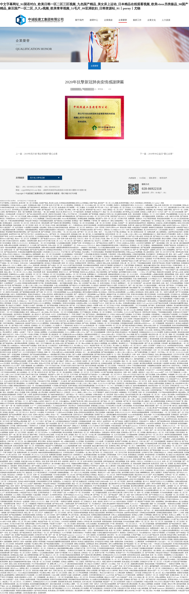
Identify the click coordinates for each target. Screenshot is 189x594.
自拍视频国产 (29, 267)
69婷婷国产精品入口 (56, 392)
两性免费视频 (7, 225)
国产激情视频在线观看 (28, 292)
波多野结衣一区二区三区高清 (10, 341)
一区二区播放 (80, 207)
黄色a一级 (77, 283)
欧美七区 (26, 435)
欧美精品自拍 (34, 243)
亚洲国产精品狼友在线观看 (36, 330)
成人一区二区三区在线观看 (51, 254)
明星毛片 (122, 350)
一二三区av (141, 272)
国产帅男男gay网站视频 (32, 270)
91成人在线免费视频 (69, 267)
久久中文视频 (161, 437)
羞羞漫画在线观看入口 (92, 334)
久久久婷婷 (9, 470)
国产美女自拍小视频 (64, 276)
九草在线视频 (127, 406)
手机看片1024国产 (29, 305)
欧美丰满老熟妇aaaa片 (55, 408)
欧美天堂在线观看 (90, 225)
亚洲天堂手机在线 (158, 263)
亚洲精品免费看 (107, 363)
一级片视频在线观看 (148, 216)
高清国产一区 (123, 223)
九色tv (68, 517)
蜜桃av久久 (7, 265)
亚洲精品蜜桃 (83, 218)
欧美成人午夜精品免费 (53, 263)
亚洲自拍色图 (161, 305)
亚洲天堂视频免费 (149, 499)
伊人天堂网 (81, 477)
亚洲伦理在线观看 (100, 250)
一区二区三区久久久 (149, 403)
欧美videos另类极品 (144, 557)
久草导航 (46, 350)
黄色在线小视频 (125, 227)
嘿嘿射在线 (27, 410)
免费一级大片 (158, 488)
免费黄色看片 (155, 528)
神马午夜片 (58, 488)
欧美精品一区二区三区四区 (135, 466)
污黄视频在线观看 (141, 241)
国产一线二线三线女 (135, 285)
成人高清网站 (69, 296)
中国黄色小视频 (179, 299)
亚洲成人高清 (109, 256)
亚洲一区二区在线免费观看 (162, 325)
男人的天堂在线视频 (139, 379)
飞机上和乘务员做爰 (170, 488)
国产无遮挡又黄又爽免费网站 (60, 223)
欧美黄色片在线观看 (100, 254)
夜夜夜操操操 (5, 328)
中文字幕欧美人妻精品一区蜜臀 (87, 305)
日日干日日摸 (47, 586)
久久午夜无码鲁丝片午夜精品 (33, 352)
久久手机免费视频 (124, 368)
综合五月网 (114, 350)
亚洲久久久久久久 (169, 426)
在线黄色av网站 (82, 303)
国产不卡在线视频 (181, 292)
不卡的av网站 (33, 363)
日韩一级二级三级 (78, 210)
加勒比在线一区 (10, 250)
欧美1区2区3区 (43, 372)
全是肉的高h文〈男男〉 (34, 350)
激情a (46, 368)
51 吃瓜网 (166, 562)
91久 (166, 372)
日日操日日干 (21, 214)
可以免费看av (80, 452)
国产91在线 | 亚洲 (163, 241)
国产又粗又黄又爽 (33, 232)
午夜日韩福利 (107, 397)
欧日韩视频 (180, 279)
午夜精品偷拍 (17, 410)
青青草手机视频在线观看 (125, 475)
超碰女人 (86, 377)
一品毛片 (89, 530)
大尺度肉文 (99, 267)
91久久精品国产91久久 (24, 218)
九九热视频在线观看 (42, 236)
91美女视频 (88, 254)
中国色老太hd (52, 417)
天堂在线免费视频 (59, 292)
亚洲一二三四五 (36, 276)
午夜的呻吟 (112, 254)
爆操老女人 (67, 359)
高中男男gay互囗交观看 (20, 210)
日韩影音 (139, 428)
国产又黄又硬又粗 (39, 506)
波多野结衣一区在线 (34, 464)
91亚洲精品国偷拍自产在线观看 (67, 421)
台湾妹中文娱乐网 (115, 550)
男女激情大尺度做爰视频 (108, 368)
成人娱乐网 (147, 283)
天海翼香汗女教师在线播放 (35, 256)
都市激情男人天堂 (177, 528)
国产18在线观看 (51, 423)
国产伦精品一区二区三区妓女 (120, 207)
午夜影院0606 (11, 218)
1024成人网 (150, 408)
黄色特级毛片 (131, 270)
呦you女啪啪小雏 (88, 343)
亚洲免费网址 (113, 510)
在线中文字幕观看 (106, 265)
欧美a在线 (12, 301)
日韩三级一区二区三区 (102, 259)
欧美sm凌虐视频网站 (7, 575)
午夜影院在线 (12, 281)
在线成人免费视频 (15, 593)
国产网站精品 (17, 285)
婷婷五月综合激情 (55, 214)
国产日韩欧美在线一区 (83, 504)
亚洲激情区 (27, 314)
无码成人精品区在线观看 (27, 481)
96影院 (110, 528)
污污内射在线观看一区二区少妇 (128, 470)
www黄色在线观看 (29, 359)
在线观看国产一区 (69, 245)
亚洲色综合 (92, 417)
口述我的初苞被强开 (181, 430)
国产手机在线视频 (22, 250)
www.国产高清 (19, 339)
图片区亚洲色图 (155, 239)
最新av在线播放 (33, 216)
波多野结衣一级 (108, 421)
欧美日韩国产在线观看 (51, 328)
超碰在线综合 (148, 550)
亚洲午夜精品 (26, 357)
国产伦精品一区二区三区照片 (22, 459)
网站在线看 (38, 588)
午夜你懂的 (64, 328)
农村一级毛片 (97, 421)
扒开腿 (13, 426)
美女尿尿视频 (27, 495)
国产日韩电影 (46, 232)
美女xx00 (126, 374)
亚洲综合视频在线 (144, 361)
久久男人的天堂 (28, 236)
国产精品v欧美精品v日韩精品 (71, 323)
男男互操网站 (147, 225)
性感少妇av (150, 479)
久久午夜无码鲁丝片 (40, 472)
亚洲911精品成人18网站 (64, 308)
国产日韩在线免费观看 (33, 247)
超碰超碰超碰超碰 (157, 247)
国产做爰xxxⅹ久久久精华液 (108, 570)
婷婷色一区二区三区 (30, 348)
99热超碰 (136, 319)
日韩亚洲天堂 (175, 386)
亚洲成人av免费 (35, 210)
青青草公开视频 (73, 357)
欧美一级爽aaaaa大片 (143, 276)
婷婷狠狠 (89, 394)
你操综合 (85, 428)
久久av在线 (149, 330)
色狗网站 (58, 497)
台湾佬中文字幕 (157, 317)
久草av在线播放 (91, 524)
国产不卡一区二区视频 (138, 432)
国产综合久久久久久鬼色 (148, 261)
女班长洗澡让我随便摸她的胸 (53, 370)
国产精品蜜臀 (146, 247)
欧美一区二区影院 (179, 301)
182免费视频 (18, 370)
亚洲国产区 (53, 528)
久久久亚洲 (134, 274)
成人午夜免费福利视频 (38, 537)
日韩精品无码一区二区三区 (151, 573)
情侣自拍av (61, 230)
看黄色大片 (102, 472)
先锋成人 (38, 370)
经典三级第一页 (147, 477)
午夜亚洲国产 (79, 254)
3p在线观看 (173, 290)
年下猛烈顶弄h (79, 212)
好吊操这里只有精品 (45, 348)
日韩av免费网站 (161, 374)
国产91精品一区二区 (55, 265)
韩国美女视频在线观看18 (48, 230)
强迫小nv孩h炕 (172, 259)
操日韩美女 (18, 314)
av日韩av (168, 221)
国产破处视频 (40, 550)
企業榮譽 (123, 20)
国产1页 (136, 250)
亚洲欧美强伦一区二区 (69, 399)
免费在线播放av (95, 432)
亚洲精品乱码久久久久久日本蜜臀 (151, 332)
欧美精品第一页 (92, 325)
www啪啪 (70, 492)
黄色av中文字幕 (44, 363)
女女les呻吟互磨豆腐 (31, 290)
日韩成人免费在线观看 (175, 452)
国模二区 (47, 352)
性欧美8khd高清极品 (168, 267)
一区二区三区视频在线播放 (15, 312)
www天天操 (110, 575)
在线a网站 (43, 227)
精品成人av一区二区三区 (107, 475)
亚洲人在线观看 (42, 508)
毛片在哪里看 (30, 339)
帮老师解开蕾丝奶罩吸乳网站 (16, 232)
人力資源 (166, 20)
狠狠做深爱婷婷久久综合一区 (118, 274)
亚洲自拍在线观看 (158, 276)
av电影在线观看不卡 (74, 428)
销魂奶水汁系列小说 (106, 214)
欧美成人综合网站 (172, 308)
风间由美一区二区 (171, 276)
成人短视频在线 (103, 279)
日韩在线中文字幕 (19, 330)
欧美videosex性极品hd (76, 334)
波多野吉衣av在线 (91, 448)
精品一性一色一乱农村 (130, 361)
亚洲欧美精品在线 (78, 348)
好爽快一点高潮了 (19, 332)
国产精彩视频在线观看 (54, 426)
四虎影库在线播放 (27, 310)
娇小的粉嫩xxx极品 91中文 (61, 464)
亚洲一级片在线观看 (159, 399)
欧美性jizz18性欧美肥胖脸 (23, 517)
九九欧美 (65, 368)
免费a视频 (149, 205)
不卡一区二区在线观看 (82, 492)
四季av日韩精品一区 (168, 330)
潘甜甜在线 (19, 290)
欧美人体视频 (69, 435)
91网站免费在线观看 (120, 397)
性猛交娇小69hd (83, 267)
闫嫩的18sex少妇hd (99, 308)
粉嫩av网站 (114, 301)
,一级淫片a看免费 (168, 292)
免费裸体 (169, 305)
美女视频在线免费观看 (91, 265)
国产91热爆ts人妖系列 (37, 401)
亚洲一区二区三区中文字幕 (165, 252)
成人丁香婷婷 (95, 464)
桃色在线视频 (150, 564)
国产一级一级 (11, 406)
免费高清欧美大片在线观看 (63, 294)
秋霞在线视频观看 (169, 388)
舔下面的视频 (125, 486)
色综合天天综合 (166, 265)
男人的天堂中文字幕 (113, 430)
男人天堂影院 (145, 417)
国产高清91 (170, 285)
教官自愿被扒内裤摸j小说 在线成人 (95, 292)
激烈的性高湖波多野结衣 (137, 223)
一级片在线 (161, 285)
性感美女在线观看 (170, 332)
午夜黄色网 (173, 423)
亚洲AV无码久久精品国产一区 (68, 506)
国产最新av (117, 363)
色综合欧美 (75, 546)
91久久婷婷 (79, 566)
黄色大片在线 (124, 570)
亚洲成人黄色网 (82, 236)
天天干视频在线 (85, 312)
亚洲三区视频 (106, 568)
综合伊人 (98, 241)
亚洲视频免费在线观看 (62, 299)
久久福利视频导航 (98, 234)
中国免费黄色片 (49, 437)
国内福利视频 (139, 359)
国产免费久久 (78, 241)
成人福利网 (122, 508)
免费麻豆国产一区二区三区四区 (25, 423)
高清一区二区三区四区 (101, 399)
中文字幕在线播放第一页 (62, 301)
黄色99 (36, 267)
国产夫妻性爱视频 (141, 352)
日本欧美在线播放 (77, 317)
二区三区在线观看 (141, 305)
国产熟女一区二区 (55, 372)
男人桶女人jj (78, 345)
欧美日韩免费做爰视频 (80, 301)
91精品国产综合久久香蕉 (28, 492)
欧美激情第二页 (127, 464)
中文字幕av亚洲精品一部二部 (122, 232)
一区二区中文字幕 (120, 452)
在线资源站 (39, 368)
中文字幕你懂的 (95, 419)
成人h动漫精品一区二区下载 (176, 288)
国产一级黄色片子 (80, 294)
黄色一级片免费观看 (25, 212)
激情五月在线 (103, 310)
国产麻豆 (151, 305)
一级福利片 (84, 247)
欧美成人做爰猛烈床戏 (86, 542)
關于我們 (79, 20)
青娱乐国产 (67, 426)
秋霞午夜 (131, 225)
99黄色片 (155, 506)
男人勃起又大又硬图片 (14, 305)
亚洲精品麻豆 (7, 223)
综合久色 (59, 212)
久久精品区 (95, 285)
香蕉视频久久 (20, 256)
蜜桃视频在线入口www (93, 439)
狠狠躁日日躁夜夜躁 (156, 227)
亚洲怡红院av (14, 377)
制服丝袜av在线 (80, 530)
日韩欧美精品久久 (91, 437)
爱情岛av (107, 230)
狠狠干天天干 (36, 586)
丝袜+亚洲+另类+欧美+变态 (67, 239)
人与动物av (114, 279)
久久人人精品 (27, 272)
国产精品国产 (144, 250)
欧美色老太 (10, 530)
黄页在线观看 (5, 568)
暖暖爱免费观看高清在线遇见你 (68, 247)
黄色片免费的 (167, 239)
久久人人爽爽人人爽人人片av (22, 265)
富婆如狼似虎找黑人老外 (180, 421)
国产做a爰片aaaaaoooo (48, 239)
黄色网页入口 (130, 210)
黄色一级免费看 (8, 392)
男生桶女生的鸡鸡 (86, 230)
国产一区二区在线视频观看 (96, 332)
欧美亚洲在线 (5, 490)
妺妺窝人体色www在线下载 (61, 390)
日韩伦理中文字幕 (75, 443)
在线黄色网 (77, 575)
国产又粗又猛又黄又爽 (53, 410)
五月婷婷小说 (175, 294)
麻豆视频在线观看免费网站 (25, 403)
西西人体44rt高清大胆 (92, 401)
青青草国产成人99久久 (94, 210)
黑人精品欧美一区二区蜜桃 (58, 334)
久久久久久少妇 (139, 296)
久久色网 (33, 245)
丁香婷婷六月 (33, 426)
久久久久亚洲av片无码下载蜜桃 (99, 426)
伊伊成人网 (148, 236)
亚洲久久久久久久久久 (20, 243)
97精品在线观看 (51, 259)
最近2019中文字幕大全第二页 (48, 241)
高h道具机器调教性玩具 (54, 403)
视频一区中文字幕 (52, 501)
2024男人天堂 (125, 281)
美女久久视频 (94, 368)
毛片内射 (94, 279)
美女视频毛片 (151, 254)
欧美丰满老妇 (105, 283)
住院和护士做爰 (66, 575)
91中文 (53, 314)
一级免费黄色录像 (66, 415)
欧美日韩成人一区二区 (41, 533)
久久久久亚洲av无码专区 (167, 261)
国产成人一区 (149, 510)
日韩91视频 (180, 586)
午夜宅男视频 (129, 265)
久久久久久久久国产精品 (107, 383)
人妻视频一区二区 (172, 486)
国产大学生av (98, 230)
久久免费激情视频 (55, 432)
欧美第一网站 (175, 570)
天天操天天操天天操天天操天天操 (73, 366)
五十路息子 (152, 352)
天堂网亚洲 (159, 348)
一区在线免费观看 (145, 274)
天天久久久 (91, 245)
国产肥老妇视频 (52, 305)
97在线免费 (53, 472)
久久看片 (101, 448)
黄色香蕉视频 (155, 339)
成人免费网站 (113, 343)
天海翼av (42, 357)
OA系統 (142, 178)
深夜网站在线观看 (44, 319)
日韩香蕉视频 (111, 455)
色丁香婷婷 (154, 530)
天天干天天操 (91, 548)
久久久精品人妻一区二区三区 (95, 205)
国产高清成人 (91, 314)
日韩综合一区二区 (38, 259)
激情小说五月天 (8, 334)
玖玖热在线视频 (168, 310)
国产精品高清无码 (10, 252)
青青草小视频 (60, 341)
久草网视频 (148, 515)
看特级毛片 (118, 256)
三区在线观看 (83, 214)
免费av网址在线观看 (11, 245)
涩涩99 (106, 350)
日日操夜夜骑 (138, 582)
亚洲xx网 (105, 504)
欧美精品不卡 (97, 212)
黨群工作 (137, 20)
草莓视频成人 (115, 488)
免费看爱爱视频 (79, 308)
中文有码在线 (50, 412)
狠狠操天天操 (112, 294)
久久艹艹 (33, 406)
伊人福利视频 (89, 259)
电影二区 (4, 221)
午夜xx (64, 214)
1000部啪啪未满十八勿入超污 (59, 317)
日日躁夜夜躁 (167, 281)
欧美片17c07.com (142, 303)
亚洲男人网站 (152, 459)
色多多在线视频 (119, 537)
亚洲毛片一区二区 (39, 548)
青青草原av (91, 263)
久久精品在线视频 (150, 285)
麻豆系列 (110, 535)
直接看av (23, 241)
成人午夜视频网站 (180, 397)
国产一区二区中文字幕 (164, 406)
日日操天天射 (121, 334)
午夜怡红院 (121, 366)
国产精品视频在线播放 (52, 544)
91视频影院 (32, 504)
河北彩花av (139, 510)
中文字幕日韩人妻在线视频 (94, 317)
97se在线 (18, 283)
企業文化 (151, 20)
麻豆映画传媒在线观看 (75, 564)
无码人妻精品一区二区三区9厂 (113, 210)
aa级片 (73, 299)
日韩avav (114, 515)
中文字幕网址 (111, 553)
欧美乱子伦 (163, 319)
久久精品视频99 (178, 555)
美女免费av (86, 252)
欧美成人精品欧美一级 (75, 259)
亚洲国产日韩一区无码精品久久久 (84, 243)
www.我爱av (131, 292)
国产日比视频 (150, 374)
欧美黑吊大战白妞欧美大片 (157, 468)
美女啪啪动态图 (170, 227)
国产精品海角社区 (33, 207)
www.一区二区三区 (66, 241)
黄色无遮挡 (156, 283)
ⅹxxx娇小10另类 (6, 521)
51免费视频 (72, 236)
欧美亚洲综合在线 (133, 555)
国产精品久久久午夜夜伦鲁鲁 (79, 285)
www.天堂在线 (47, 270)
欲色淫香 (163, 535)
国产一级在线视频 (158, 243)
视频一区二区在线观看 (177, 334)
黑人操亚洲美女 (149, 252)
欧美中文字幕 (100, 553)
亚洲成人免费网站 (40, 332)
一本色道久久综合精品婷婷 (49, 383)
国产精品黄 (63, 386)
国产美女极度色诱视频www (149, 299)
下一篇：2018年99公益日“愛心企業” (156, 154)
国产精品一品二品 (71, 457)
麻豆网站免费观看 (21, 343)
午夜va (17, 334)
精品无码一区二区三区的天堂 (55, 321)
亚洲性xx (145, 339)
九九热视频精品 (67, 254)
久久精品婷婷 (84, 506)
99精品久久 (84, 368)
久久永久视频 (170, 247)
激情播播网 (8, 542)
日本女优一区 (16, 299)
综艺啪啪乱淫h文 (138, 388)
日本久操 (142, 441)
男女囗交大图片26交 (48, 361)
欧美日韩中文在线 (85, 319)
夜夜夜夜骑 (11, 267)
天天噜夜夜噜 (160, 455)
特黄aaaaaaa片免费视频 (134, 252)
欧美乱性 (100, 350)
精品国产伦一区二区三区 (149, 319)
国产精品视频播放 (107, 352)
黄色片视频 (25, 276)
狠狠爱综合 (151, 223)
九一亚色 (113, 270)
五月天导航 (74, 374)
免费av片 (153, 421)
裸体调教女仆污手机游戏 (115, 513)
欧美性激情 (69, 430)
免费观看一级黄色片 (135, 218)
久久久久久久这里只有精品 (72, 250)
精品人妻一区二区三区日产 (125, 439)
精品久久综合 (28, 415)
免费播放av (130, 573)
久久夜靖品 (150, 466)
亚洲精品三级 (15, 279)
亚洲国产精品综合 (170, 245)
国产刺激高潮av (8, 343)
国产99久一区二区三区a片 (155, 435)
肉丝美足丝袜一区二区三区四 (158, 386)
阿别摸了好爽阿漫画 (173, 263)
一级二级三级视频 (48, 212)
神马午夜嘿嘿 (156, 484)
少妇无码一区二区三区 (21, 223)
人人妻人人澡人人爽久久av (99, 270)
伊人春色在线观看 (175, 408)
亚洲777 (89, 308)
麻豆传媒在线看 (56, 584)
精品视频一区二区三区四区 (107, 366)
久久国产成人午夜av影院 (134, 236)
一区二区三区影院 (170, 412)
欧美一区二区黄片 (115, 530)
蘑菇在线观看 (150, 406)
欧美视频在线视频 (90, 455)
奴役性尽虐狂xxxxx (173, 225)
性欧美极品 (93, 247)
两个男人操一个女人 (102, 207)
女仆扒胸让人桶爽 (68, 584)
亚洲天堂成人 (176, 366)
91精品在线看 (149, 582)
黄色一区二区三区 (112, 239)
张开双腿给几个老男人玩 (123, 386)
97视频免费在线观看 (165, 301)
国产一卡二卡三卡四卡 (36, 421)
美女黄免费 (37, 272)
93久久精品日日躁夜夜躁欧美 (28, 573)
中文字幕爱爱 (133, 392)
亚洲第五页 (120, 383)
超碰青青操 (80, 450)
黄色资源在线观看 (163, 218)
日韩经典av (20, 230)
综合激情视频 (98, 582)
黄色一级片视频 (173, 443)
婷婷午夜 (130, 481)
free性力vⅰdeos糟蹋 (15, 236)
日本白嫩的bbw (26, 254)
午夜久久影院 (92, 457)
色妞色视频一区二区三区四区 (23, 225)
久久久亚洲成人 (137, 207)
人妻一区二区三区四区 (103, 223)
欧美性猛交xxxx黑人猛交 (115, 308)
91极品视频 (110, 412)
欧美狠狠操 (8, 495)
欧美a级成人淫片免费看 (66, 207)
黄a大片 (11, 408)
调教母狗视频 (69, 290)
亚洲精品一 (63, 550)
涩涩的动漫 (131, 450)
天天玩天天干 (95, 557)
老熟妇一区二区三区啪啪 (164, 397)
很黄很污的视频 (182, 573)
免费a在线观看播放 (125, 279)
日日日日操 (118, 437)
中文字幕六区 (72, 214)
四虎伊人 (117, 205)
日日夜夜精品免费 (133, 216)
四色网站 (182, 475)
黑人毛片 (7, 299)
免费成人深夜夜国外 (11, 550)
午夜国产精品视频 (116, 546)
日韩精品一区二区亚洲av (44, 299)
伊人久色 (178, 374)
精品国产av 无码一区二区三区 (106, 218)
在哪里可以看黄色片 (131, 421)
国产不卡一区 (178, 210)
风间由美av (76, 390)
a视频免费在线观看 (118, 259)
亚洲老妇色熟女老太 (48, 308)
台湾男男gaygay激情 (92, 296)
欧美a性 (133, 588)
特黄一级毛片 (157, 281)
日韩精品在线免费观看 (98, 330)
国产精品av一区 (72, 394)
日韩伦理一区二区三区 (103, 443)
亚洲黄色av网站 (114, 446)
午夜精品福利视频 (24, 419)
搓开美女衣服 (77, 488)
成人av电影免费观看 (169, 550)
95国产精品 (97, 348)
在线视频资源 (39, 428)
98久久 (112, 241)
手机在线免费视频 (42, 579)
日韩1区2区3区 (35, 223)
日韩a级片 (45, 495)
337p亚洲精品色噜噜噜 (56, 332)
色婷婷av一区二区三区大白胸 (76, 274)
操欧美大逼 (4, 408)
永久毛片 (173, 508)
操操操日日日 (68, 455)
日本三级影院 (161, 214)
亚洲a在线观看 (18, 446)
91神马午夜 (68, 348)
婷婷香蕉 (65, 461)
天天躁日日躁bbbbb (12, 241)
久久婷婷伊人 (28, 582)
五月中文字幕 (47, 301)
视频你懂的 (38, 484)
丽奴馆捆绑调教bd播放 (65, 548)
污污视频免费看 (132, 435)
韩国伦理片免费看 (122, 504)
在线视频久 (38, 328)
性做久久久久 (162, 345)
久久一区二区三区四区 (118, 481)
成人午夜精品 (158, 210)
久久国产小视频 (106, 290)
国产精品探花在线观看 (127, 276)
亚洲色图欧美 (28, 548)
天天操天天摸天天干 (154, 357)
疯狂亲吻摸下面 (135, 288)
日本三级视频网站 (168, 250)
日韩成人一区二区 (51, 550)
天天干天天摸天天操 (52, 366)
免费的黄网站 (141, 446)
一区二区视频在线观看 (22, 388)
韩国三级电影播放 (74, 559)
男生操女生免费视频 (96, 577)
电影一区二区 (29, 446)
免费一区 (142, 457)
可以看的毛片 (58, 348)
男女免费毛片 (7, 332)
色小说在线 (71, 450)
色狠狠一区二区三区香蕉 (153, 310)
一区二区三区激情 (85, 519)
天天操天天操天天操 (91, 450)
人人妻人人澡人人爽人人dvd (132, 234)
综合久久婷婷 (127, 363)
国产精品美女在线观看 (17, 308)
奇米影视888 (128, 381)
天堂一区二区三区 (123, 564)
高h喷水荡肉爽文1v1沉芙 (169, 479)
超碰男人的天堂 (156, 250)
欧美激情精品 (177, 221)
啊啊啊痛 (87, 221)
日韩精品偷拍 (175, 403)
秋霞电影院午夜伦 (127, 205)
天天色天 (114, 283)
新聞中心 (94, 20)
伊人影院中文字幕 (123, 294)
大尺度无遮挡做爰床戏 (68, 337)
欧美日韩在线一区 (150, 428)
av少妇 (128, 548)
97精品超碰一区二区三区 (151, 394)
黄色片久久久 (68, 212)
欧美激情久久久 (182, 245)
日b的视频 (179, 230)
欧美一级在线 (153, 381)
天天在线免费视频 (176, 283)
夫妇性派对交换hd (56, 479)
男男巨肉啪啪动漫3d (33, 308)
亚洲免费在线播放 (51, 283)
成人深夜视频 (156, 343)
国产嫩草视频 (60, 486)
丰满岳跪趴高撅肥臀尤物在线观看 (30, 252)
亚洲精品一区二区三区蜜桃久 (140, 245)
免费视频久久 (92, 274)
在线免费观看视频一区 (105, 435)
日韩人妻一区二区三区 (128, 263)
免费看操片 (57, 270)
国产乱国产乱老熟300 (37, 250)
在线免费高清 (57, 319)
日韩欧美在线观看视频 (34, 399)
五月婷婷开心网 (29, 370)
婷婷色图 (36, 265)
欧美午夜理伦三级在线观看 (93, 461)
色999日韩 (23, 303)
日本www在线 (52, 330)
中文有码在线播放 (97, 252)
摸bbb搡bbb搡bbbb (27, 448)
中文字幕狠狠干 (98, 392)
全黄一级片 (130, 528)
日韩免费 (164, 343)
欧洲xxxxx (172, 515)
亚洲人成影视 (149, 292)
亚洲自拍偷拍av (78, 533)
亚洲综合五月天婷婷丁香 (175, 401)
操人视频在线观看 (30, 441)
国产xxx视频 (77, 354)
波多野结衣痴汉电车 (175, 232)
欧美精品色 (140, 292)
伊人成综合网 (183, 361)
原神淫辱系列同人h (81, 310)
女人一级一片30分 (63, 510)
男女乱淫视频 (136, 368)
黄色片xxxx (14, 568)
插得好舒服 (81, 524)
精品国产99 (49, 446)
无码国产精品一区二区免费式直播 (111, 299)
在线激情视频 (98, 490)
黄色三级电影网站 (117, 221)
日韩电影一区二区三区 (81, 372)
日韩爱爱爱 (40, 499)
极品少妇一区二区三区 (170, 484)
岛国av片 (95, 299)
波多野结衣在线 (171, 419)
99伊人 (12, 294)
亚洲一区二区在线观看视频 (38, 261)
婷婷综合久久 (58, 526)
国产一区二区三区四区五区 (110, 464)
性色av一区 (55, 415)
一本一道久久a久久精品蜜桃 (111, 361)
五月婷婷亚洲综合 (56, 495)
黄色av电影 (148, 415)
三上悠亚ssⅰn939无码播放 (156, 379)
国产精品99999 (81, 216)
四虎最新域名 (135, 247)
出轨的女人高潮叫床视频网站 (166, 223)
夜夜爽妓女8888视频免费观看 (97, 370)
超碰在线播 (145, 555)
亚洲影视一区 (79, 205)
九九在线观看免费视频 (146, 397)
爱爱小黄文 (43, 539)
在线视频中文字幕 (91, 341)
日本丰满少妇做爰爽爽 (108, 584)
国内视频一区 (41, 305)
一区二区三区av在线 (69, 232)
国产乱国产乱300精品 (168, 559)
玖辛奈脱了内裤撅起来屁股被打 (143, 548)
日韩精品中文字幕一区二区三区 (151, 562)
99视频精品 (123, 392)
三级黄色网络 (67, 270)
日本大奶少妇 (87, 582)
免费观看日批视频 (55, 455)
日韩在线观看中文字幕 (82, 388)
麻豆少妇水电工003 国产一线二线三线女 (139, 591)
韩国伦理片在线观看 (164, 272)
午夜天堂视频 (170, 432)
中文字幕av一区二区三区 (166, 352)
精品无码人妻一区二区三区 (158, 334)
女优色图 (53, 276)
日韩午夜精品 (180, 432)
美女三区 (9, 330)
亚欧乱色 (129, 296)
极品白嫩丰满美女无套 (152, 265)
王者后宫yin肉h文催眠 (53, 218)
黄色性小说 (164, 377)
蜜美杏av (176, 281)
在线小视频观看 (27, 366)
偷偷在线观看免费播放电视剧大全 (171, 328)
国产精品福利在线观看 (97, 236)
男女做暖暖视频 (172, 214)
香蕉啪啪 (149, 210)
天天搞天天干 (150, 370)
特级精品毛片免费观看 (22, 443)
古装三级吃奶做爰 (31, 510)
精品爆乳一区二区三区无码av (37, 432)
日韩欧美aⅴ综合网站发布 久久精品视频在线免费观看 (82, 479)
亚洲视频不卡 (35, 239)
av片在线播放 (170, 533)
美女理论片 (85, 270)
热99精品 (173, 363)
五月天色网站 (118, 312)
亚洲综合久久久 (48, 488)
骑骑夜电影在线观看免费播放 (99, 379)
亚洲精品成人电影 (34, 205)
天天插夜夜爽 (109, 441)
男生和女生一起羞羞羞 (144, 259)
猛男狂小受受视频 (46, 290)
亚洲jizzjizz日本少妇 (61, 443)
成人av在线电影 (24, 477)
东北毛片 (89, 517)
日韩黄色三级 (115, 379)
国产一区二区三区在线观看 (174, 212)
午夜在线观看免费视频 (16, 221)
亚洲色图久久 (78, 455)
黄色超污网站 (172, 535)
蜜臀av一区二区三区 (153, 457)
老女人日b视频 (20, 392)
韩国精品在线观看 (81, 290)
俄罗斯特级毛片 (11, 212)
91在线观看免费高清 (151, 490)
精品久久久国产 (110, 577)
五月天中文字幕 (179, 354)
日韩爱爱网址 (141, 210)
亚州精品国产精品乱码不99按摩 (50, 216)
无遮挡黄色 (96, 568)
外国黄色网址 (40, 446)
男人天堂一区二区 (127, 328)
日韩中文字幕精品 (147, 354)
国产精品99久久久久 (143, 508)
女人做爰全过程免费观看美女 (62, 499)
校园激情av (96, 357)
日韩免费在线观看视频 (65, 339)
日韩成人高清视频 (178, 239)
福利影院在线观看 (20, 361)
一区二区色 (173, 361)
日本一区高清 (100, 227)
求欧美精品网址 (131, 383)
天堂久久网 (71, 350)
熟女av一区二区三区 (22, 239)
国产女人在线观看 (141, 334)
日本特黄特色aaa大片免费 (129, 239)
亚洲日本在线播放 (137, 294)
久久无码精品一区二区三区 (75, 261)
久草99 (128, 366)
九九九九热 (44, 317)
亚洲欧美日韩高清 (142, 450)
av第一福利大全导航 (172, 216)
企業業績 (108, 20)
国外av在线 (62, 259)
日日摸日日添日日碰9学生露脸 (90, 397)
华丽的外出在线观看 (44, 504)
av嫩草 (161, 256)
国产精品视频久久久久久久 (123, 459)
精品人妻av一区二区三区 (13, 272)
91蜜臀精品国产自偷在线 (51, 399)
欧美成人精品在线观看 (97, 513)
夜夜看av (123, 533)
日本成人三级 (107, 517)
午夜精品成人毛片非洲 (20, 261)
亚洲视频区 (127, 299)
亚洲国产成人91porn (88, 390)
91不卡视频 (16, 390)
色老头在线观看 (82, 379)
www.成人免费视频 (136, 310)
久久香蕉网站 (69, 205)
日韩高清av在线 (150, 296)
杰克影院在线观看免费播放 (107, 225)
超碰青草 (54, 397)
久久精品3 (65, 410)
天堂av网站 (85, 359)
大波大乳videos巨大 (154, 446)
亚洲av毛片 (26, 417)
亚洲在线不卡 (144, 421)
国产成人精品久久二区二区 (132, 550)
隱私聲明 (152, 178)
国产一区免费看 (164, 439)
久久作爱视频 (146, 288)
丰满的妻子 (121, 270)
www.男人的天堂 (132, 506)
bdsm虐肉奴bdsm (145, 533)
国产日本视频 (169, 321)
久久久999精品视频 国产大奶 (84, 430)
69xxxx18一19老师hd (169, 450)
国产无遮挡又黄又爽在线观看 (127, 584)
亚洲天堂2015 (78, 415)
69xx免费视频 (43, 557)
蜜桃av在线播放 (43, 377)
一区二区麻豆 (80, 562)
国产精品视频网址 (30, 319)
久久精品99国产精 (150, 207)
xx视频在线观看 (158, 274)
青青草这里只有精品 (149, 312)
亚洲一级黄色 (131, 461)
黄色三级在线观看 (27, 390)
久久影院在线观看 (67, 566)
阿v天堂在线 (54, 312)
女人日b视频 (95, 281)
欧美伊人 (172, 230)
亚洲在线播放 (55, 323)
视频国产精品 (5, 486)
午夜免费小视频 (70, 477)
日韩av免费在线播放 (124, 254)
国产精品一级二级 (158, 288)
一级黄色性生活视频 (173, 504)
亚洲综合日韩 (64, 305)
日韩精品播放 (182, 339)
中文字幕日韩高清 (159, 259)
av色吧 (29, 394)
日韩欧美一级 (175, 241)
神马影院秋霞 (150, 455)
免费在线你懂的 (22, 426)
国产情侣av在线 (58, 504)
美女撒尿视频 (183, 497)
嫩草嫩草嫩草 (155, 566)
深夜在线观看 (174, 359)
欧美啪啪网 (155, 492)
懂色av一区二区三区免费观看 (24, 430)
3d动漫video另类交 (128, 243)
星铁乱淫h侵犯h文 (34, 294)
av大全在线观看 (157, 321)
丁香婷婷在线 (68, 325)
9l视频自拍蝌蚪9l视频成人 (80, 464)
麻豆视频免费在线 (68, 216)
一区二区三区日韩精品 (168, 417)
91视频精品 (84, 546)
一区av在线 (107, 232)
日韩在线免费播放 (136, 230)
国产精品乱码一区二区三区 (75, 341)
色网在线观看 (31, 490)
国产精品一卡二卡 (21, 401)
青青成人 (35, 419)
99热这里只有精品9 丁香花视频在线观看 (39, 221)
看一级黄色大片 (104, 221)
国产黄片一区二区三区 (85, 232)
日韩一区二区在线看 (113, 261)
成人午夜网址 (69, 570)
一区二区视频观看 (158, 323)
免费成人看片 (24, 568)
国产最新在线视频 (28, 299)
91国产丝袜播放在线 (27, 546)
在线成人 (85, 468)
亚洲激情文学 (40, 403)
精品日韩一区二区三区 (65, 530)
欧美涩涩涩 (155, 464)
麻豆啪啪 (151, 426)
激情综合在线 (157, 388)
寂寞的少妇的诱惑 (40, 459)
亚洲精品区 (139, 265)
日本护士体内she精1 (102, 481)
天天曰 (118, 243)
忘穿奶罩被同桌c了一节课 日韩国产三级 (164, 270)
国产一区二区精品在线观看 (115, 236)
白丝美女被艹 (146, 281)
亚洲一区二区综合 (52, 256)
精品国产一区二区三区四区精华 (27, 439)
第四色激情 (76, 359)
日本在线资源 (165, 566)
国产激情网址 (66, 490)
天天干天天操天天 (71, 423)
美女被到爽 (178, 305)
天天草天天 (143, 426)
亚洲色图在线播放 (29, 515)
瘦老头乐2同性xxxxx (138, 408)
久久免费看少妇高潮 (115, 499)
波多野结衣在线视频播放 (62, 288)
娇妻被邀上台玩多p (98, 406)
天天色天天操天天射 (137, 374)
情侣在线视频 (67, 432)
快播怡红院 (62, 330)
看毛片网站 (61, 354)
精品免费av (182, 392)
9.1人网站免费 (104, 374)
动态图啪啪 (102, 328)
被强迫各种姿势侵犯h (70, 519)
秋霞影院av (57, 481)
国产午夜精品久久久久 (157, 495)
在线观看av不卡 (50, 339)
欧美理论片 (47, 464)
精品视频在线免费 (9, 230)
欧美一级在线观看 (134, 214)
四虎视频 (174, 296)
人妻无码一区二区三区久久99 (120, 408)
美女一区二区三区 (81, 435)
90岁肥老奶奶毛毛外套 (175, 345)
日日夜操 (35, 357)
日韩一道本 (136, 354)
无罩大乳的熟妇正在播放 (27, 508)
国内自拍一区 (104, 288)
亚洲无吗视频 (122, 225)
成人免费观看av (162, 232)
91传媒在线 (167, 317)
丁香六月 (30, 332)
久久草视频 (80, 441)
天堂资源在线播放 (156, 412)
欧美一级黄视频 (106, 319)
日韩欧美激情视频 (138, 254)
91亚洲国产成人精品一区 (90, 283)
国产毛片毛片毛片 (27, 234)
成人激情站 (157, 550)
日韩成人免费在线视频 (156, 383)
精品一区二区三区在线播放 (112, 212)
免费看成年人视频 (159, 225)
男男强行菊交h (173, 579)
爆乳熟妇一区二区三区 (49, 207)
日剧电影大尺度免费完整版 (177, 319)
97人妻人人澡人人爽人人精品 (86, 383)
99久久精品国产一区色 (125, 577)
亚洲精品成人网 (162, 254)
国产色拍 (85, 323)
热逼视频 (27, 544)
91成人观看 (56, 575)
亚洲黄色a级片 (141, 301)
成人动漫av (45, 312)
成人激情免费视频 (94, 352)
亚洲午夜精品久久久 (66, 345)
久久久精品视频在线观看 (107, 247)
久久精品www (116, 230)
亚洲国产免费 (164, 575)
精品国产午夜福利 (62, 439)
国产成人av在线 (177, 272)
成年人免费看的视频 (14, 359)
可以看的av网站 (37, 544)
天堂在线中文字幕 (72, 230)
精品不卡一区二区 (51, 401)
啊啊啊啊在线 (145, 472)
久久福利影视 (117, 317)
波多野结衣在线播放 (147, 348)
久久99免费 (90, 207)
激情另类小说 (89, 241)
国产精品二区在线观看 (82, 281)
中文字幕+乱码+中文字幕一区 (52, 205)
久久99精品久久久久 (155, 279)
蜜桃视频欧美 (17, 586)
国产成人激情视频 (152, 377)
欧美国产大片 (17, 352)
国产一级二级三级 (15, 435)
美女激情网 (79, 591)
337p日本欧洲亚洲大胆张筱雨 (63, 388)
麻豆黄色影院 (144, 239)
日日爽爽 (109, 205)
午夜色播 (107, 317)
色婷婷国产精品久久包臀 (130, 261)
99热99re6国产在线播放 (124, 314)
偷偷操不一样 (79, 339)
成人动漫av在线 (58, 343)
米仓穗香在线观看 (121, 214)
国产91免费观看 (62, 515)
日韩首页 (67, 392)
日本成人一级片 (70, 363)
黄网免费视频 (169, 274)
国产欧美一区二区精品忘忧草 (60, 234)
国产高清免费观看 (166, 299)
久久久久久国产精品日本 (133, 312)
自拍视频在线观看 (106, 537)
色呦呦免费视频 (63, 472)
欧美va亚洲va (152, 301)
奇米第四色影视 (172, 437)
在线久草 (79, 350)
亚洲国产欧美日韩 (77, 401)
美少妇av (33, 279)
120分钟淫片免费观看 (143, 243)
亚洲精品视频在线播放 (68, 383)
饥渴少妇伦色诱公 (142, 530)
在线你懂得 (52, 517)
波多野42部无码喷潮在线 (122, 517)
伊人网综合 (37, 461)
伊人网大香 (131, 508)
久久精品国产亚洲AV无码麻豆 (68, 279)
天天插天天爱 (122, 218)
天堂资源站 (126, 317)
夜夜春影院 (120, 524)
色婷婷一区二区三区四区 (51, 337)
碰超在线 (29, 472)
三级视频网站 (59, 477)
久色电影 (101, 325)
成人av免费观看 (54, 448)
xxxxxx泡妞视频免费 (124, 377)
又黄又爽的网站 (8, 323)
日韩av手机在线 (51, 281)
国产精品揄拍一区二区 (73, 343)
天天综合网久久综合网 (114, 406)
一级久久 (129, 350)
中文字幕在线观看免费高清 (168, 392)
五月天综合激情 (120, 435)
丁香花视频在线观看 (144, 263)
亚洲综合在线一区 (140, 232)
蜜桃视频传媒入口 (149, 234)
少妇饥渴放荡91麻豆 (30, 593)
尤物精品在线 (20, 323)
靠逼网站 (93, 472)
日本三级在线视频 (65, 466)
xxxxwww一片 (80, 535)
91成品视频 (37, 495)
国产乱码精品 (77, 252)
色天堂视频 (102, 455)
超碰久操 (138, 225)
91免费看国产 (9, 283)
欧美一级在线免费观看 (9, 247)
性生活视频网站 (158, 475)
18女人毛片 (150, 372)
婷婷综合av (90, 227)
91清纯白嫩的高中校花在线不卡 (28, 317)
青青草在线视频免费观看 (140, 412)
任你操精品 (149, 470)
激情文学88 (166, 366)
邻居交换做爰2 (8, 314)
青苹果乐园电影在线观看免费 (42, 288)
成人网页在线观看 (137, 330)
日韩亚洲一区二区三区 (23, 570)
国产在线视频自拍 (96, 588)
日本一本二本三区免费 (18, 216)
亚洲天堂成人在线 (18, 350)
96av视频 (135, 299)
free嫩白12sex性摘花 (77, 439)
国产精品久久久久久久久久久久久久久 (113, 450)
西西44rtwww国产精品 (127, 510)
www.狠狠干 (155, 417)
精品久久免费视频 (163, 296)
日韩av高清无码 (47, 294)
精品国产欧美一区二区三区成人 (101, 345)
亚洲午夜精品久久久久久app (74, 495)
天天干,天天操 (122, 455)
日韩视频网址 (5, 205)
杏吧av (110, 296)
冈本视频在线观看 (127, 305)
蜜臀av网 (170, 430)
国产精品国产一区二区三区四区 (53, 210)
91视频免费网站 (128, 437)
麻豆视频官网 (52, 506)
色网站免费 (151, 232)
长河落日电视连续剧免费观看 (70, 555)
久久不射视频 (55, 236)
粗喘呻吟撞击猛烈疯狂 (133, 339)
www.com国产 (160, 372)
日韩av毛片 (54, 377)
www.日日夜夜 (5, 363)
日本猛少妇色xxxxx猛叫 (18, 205)
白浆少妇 (173, 236)
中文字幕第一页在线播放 (142, 314)
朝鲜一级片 (61, 517)
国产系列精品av (55, 533)
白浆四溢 (52, 379)
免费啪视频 (152, 419)
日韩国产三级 (22, 394)
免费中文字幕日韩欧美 (107, 341)
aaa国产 (180, 254)
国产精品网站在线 (163, 421)
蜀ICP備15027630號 (69, 193)
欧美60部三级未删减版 (109, 357)
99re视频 (179, 368)
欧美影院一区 (38, 559)
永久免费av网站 (88, 276)
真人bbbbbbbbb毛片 (151, 230)
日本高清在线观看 (163, 294)
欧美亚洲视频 (106, 557)
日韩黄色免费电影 (83, 363)
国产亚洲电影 (113, 272)
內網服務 (132, 178)
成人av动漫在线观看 (67, 352)
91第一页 (158, 292)
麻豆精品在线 (85, 515)
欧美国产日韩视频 (121, 441)
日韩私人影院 (142, 383)
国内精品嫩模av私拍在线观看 (117, 415)
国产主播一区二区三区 (44, 292)
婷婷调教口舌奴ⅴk (92, 477)
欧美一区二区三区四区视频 (172, 461)
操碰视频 (91, 218)
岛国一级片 (127, 372)
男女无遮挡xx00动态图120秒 (116, 448)
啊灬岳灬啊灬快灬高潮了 (28, 377)
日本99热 (60, 281)
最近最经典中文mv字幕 (176, 207)
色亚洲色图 (115, 263)
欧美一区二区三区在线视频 (125, 241)
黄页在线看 (162, 443)
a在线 (131, 479)
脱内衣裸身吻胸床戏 (140, 386)
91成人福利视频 (142, 588)
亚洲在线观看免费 (159, 341)
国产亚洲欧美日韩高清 (15, 513)
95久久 (118, 247)
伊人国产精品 (151, 272)
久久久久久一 (140, 205)
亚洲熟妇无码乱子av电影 (115, 359)
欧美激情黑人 (47, 406)
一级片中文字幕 (49, 559)
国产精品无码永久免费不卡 (106, 243)
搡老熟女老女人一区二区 (155, 432)
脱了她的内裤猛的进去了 (89, 288)
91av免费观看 (120, 339)
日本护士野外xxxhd (112, 227)
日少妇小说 (182, 214)
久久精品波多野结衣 (60, 406)
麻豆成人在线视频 (158, 557)
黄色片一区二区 (22, 504)
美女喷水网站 (130, 259)
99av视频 (45, 276)
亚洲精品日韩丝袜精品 (54, 250)
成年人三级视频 (14, 461)
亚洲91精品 (37, 212)
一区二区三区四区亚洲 (26, 281)
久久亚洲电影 (93, 301)
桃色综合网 (165, 290)
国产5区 (75, 481)
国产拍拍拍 (119, 421)
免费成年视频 (5, 294)
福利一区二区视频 (143, 492)
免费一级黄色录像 (116, 542)
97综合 (92, 267)
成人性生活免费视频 (161, 359)
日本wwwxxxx (82, 245)
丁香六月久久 (44, 419)
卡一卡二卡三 (163, 207)
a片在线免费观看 (29, 499)
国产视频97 (84, 417)
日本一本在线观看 (24, 455)
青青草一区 (183, 484)
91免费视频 (4, 432)
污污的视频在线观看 (26, 328)
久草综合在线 (12, 481)
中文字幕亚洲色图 (149, 218)
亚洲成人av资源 (31, 526)
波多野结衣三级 (14, 234)
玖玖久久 (80, 239)
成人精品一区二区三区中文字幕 (98, 216)
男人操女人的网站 (123, 468)
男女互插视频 (100, 412)
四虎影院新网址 (65, 256)
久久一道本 (125, 230)
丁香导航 (94, 221)
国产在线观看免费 (129, 256)
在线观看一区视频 (100, 321)
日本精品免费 (11, 214)
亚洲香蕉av (125, 432)
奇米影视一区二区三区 (34, 274)
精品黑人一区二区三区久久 (132, 345)
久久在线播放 (65, 448)
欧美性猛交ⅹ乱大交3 (165, 428)
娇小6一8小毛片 (158, 212)
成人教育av (103, 510)
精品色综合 (14, 328)
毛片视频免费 (133, 332)
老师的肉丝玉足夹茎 (32, 397)
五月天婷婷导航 (158, 526)
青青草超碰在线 (169, 279)
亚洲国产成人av (100, 415)
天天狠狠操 (179, 285)
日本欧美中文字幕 (41, 535)
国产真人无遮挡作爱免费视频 (77, 513)
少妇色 (39, 406)
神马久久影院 (140, 328)
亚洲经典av (160, 216)
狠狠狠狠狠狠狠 (157, 245)
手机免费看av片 (173, 381)
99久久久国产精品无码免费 (72, 265)
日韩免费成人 (156, 314)
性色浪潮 (19, 267)
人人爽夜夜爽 (139, 542)
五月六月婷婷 (128, 319)
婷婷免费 (107, 591)
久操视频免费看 (5, 350)
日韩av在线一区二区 (55, 245)
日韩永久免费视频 (92, 550)
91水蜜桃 (55, 386)
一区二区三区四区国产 (132, 221)
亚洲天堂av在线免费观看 (117, 292)
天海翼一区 (82, 370)
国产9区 (72, 305)
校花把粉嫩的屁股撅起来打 (95, 261)
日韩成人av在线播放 (123, 403)
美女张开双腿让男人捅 (133, 394)
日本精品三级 (160, 221)
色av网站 (68, 210)
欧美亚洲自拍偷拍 (12, 492)
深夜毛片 (96, 319)
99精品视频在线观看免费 (138, 570)
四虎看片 (7, 510)
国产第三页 (127, 401)
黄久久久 (146, 481)
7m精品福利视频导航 (36, 263)
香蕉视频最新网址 (31, 230)
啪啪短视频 (145, 504)
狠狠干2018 (182, 259)
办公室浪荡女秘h (183, 218)
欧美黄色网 (158, 363)
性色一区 (122, 566)
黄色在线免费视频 (65, 377)
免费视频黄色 (40, 310)
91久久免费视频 (21, 207)
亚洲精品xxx (49, 486)
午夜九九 (81, 394)
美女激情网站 (68, 372)
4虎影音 (99, 263)
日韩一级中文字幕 (77, 448)
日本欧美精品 (61, 450)
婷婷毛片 (16, 542)
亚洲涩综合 (166, 357)
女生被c (114, 223)
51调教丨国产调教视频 (119, 417)
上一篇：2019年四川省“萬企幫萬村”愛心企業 (36, 154)
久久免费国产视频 (32, 383)
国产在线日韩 (42, 245)
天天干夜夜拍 (95, 372)
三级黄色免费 (69, 504)
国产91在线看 (11, 439)
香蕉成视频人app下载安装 (97, 294)
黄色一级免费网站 (157, 501)
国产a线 (71, 381)
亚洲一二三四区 (143, 430)
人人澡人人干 (77, 256)
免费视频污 (108, 267)
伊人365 (173, 218)
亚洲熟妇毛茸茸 (81, 263)
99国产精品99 (104, 301)
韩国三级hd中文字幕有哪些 (166, 234)
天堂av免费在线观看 (140, 279)
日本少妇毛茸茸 (55, 566)
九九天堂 (23, 334)
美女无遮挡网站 (102, 272)
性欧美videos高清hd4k (88, 272)
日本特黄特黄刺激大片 (97, 575)
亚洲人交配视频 (32, 392)
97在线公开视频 (33, 334)
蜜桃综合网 (146, 464)
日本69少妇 (24, 263)
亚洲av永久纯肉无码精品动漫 (58, 227)
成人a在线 (137, 350)
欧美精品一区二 (81, 352)
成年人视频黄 (134, 348)
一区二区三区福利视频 (48, 243)
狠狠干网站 (168, 210)
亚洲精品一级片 (77, 221)
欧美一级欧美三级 (57, 296)
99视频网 (171, 374)
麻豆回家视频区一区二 (64, 225)
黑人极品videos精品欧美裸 (175, 455)
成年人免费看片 (156, 472)
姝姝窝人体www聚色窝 (48, 450)
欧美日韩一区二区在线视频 (172, 205)
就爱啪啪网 (37, 254)
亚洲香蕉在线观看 (9, 584)
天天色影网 (44, 334)
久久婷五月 (69, 281)
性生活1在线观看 (113, 250)
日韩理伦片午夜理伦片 (91, 466)
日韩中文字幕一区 (129, 492)
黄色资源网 (45, 223)
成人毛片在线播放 (53, 459)
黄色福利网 (27, 437)
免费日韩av (87, 488)
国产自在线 (46, 314)
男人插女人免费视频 (146, 584)
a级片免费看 (161, 486)
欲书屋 (160, 403)
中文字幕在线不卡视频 (110, 348)
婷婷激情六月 (24, 245)
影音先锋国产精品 (139, 459)
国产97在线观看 (94, 290)
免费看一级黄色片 (33, 361)
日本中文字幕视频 (42, 524)
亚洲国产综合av (135, 390)
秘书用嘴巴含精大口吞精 (128, 272)
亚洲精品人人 (86, 559)
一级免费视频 (136, 403)
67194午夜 (54, 350)
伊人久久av (41, 279)
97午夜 (181, 510)
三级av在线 (158, 205)
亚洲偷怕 (141, 435)
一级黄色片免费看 (114, 321)
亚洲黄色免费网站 (84, 423)
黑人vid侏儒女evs (13, 345)
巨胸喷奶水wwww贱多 (17, 274)
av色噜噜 (85, 575)
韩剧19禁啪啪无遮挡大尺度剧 (118, 370)
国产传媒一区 (50, 421)
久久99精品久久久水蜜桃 (136, 290)
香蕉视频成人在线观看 (136, 455)
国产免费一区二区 (57, 363)
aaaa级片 (13, 479)
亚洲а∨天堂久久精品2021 (12, 254)
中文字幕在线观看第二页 (120, 390)
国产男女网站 (150, 553)
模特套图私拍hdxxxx (103, 390)
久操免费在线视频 (170, 256)
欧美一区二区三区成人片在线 (45, 225)
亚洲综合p (85, 330)
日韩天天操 (110, 332)
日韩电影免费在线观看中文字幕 (33, 283)
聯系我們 (163, 178)
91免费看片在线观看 (31, 227)
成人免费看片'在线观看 (75, 321)
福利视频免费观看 (124, 357)
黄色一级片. (98, 232)
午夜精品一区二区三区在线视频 (83, 223)
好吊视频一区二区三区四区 (93, 591)
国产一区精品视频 (13, 354)
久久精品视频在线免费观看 (132, 499)
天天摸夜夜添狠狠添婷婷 (106, 548)
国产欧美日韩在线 (40, 591)
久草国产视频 (136, 535)
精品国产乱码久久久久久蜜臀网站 (39, 303)
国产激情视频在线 (108, 439)
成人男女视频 (43, 392)
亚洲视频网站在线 (143, 270)
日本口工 (48, 499)
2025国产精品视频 (107, 372)
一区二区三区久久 (28, 341)
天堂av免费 (55, 352)
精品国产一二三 (133, 417)
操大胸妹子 (181, 236)
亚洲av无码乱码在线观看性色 (84, 412)
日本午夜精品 (77, 466)
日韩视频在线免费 (126, 323)
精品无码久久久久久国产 (11, 366)
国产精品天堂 (151, 579)
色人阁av (119, 303)
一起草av (164, 394)
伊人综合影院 (33, 452)
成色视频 (53, 354)
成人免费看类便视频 (158, 401)
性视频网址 (168, 555)
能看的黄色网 (22, 452)
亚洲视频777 (26, 288)
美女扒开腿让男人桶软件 (141, 401)
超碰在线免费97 (45, 267)
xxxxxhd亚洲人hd (126, 250)
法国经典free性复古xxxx (142, 323)
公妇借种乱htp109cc (42, 234)
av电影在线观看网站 (178, 439)
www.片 (180, 290)
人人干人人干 (113, 508)
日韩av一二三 (43, 379)
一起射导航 (164, 410)
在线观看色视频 (88, 354)
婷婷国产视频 (85, 279)
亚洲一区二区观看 (166, 464)
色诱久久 (180, 234)
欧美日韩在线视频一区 (168, 339)
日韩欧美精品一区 (147, 221)
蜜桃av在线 (47, 588)
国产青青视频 (94, 214)
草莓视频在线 (15, 519)
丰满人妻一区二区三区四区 (151, 546)
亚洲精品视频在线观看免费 (119, 288)
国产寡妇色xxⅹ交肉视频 (62, 221)
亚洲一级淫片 (180, 274)
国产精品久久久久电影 (161, 236)
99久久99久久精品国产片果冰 (145, 437)
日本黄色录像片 (147, 350)
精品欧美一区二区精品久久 (13, 270)
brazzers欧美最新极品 (69, 218)
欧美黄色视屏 (116, 568)
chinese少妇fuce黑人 (108, 334)
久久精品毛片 (80, 296)
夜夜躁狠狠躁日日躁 (101, 530)
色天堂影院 (19, 227)
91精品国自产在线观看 (140, 227)
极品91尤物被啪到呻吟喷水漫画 (107, 245)
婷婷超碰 (74, 234)
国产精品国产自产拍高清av (88, 374)
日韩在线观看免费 (15, 437)
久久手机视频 (58, 290)
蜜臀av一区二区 (182, 515)
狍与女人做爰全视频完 (180, 406)
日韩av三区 (37, 337)
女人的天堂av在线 (164, 459)
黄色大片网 (93, 310)
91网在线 (27, 325)
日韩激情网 (125, 247)
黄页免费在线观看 (171, 497)
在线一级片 (165, 283)
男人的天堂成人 (160, 470)
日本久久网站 (57, 232)
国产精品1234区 (17, 325)
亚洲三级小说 (110, 303)
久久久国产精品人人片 (48, 439)
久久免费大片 (58, 325)
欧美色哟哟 (4, 562)
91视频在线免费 (85, 357)
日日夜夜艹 (152, 345)
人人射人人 (48, 470)
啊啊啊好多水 (88, 250)
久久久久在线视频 (18, 397)
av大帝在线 (149, 359)
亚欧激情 (13, 466)
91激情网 (165, 363)
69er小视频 (130, 334)
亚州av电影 (76, 270)
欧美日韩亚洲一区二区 (114, 234)
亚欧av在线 (106, 263)
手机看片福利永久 (40, 408)
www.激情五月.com (89, 350)
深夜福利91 (106, 432)
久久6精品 (112, 564)
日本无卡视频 (135, 281)
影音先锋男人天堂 (76, 410)
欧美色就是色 (79, 381)
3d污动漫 (173, 562)
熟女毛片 (33, 412)
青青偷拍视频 (48, 285)
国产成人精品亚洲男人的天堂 (37, 214)
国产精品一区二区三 (85, 399)
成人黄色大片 (36, 314)
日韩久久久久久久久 (38, 501)
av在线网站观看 (56, 359)
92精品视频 (121, 466)
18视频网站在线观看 (154, 366)
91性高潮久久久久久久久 (51, 252)
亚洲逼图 (88, 212)
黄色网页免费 (32, 241)
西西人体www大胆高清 (73, 361)
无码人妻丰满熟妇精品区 (164, 354)
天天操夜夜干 (5, 528)
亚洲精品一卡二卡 (148, 214)
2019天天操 (24, 381)
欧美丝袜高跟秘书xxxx (128, 428)
